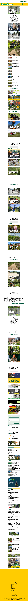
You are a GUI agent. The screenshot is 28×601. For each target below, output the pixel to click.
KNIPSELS (10, 509)
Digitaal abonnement (13, 579)
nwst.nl (19, 599)
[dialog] (14, 300)
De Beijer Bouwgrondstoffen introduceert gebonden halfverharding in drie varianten (14, 53)
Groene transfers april (15, 549)
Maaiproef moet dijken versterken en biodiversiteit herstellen (14, 181)
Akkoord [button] (21, 303)
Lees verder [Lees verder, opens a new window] (15, 301)
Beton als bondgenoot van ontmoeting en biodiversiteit (13, 277)
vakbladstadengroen (14, 595)
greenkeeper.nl (8, 598)
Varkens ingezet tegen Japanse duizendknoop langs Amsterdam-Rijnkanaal (14, 155)
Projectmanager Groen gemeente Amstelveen (14, 46)
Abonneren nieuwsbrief (14, 580)
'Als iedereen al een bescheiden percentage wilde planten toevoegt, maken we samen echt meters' (14, 238)
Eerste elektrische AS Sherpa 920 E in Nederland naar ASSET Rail (15, 77)
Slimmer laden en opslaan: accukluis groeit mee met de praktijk (13, 293)
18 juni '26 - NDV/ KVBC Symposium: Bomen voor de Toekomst (13, 11)
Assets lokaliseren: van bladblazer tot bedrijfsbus (14, 285)
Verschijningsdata (13, 588)
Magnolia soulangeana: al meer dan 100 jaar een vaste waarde (13, 231)
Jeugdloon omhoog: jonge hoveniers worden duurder (13, 352)
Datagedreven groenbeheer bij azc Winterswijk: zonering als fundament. (16, 85)
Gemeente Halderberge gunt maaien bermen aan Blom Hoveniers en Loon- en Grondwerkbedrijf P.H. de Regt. (13, 498)
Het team (12, 581)
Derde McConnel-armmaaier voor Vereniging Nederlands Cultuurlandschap (15, 64)
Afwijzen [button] (15, 303)
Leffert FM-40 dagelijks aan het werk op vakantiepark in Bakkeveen (16, 74)
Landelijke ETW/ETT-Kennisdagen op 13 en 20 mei (15, 462)
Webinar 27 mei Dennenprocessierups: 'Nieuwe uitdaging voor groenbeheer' (13, 330)
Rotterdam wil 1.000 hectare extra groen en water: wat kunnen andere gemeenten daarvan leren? (15, 67)
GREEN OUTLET (11, 446)
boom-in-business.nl (10, 599)
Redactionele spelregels (14, 582)
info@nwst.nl (13, 590)
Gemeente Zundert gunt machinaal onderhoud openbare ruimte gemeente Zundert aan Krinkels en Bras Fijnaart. (14, 492)
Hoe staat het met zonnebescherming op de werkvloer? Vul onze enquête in (13, 37)
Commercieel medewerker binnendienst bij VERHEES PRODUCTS (15, 433)
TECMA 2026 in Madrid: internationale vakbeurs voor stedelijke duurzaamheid (15, 472)
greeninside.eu (16, 599)
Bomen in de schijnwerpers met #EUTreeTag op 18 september (13, 219)
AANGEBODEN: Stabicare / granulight (12, 450)
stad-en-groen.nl (13, 598)
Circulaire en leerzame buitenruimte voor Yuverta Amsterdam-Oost (15, 71)
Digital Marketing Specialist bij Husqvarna (13, 29)
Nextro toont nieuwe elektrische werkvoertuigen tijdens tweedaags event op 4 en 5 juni (15, 465)
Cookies (12, 586)
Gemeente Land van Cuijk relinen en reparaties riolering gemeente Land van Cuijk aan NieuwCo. (14, 495)
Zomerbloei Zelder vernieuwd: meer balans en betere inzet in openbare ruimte (13, 247)
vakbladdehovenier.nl (23, 598)
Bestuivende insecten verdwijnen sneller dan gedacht (14, 164)
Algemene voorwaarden (14, 583)
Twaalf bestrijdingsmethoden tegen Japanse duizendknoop (16, 544)
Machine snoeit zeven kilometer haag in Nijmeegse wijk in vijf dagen (14, 210)
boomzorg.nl (18, 598)
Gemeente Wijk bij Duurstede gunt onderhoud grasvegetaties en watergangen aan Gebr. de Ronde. (14, 490)
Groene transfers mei (14, 541)
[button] (6, 303)
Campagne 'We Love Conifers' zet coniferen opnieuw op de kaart (14, 256)
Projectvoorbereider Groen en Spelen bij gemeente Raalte (15, 435)
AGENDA (9, 460)
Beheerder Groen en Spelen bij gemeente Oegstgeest (16, 438)
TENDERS (10, 487)
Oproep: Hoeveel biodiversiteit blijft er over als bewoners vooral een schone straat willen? (14, 20)
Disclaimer (12, 584)
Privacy (12, 585)
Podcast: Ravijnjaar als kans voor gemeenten (14, 360)
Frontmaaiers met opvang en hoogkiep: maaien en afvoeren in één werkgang (16, 80)
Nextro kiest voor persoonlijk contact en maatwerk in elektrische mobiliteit (13, 368)
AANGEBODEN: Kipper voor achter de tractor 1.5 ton (14, 448)
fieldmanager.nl (3, 598)
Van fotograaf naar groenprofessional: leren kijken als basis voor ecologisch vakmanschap (16, 61)
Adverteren (12, 587)
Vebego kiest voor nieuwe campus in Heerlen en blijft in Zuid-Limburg (14, 343)
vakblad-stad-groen (14, 594)
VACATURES (10, 425)
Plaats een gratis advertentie (11, 453)
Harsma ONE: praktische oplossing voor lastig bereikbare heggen (15, 82)
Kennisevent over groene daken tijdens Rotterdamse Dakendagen (16, 469)
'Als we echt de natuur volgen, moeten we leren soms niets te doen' (13, 172)
